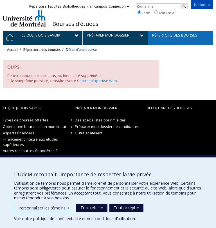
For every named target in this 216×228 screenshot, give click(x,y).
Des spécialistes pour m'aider (100, 120)
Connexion (119, 6)
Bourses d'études (75, 24)
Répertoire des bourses (42, 49)
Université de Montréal (24, 18)
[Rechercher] (184, 6)
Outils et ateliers (89, 133)
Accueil (12, 49)
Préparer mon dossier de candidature (107, 126)
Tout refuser (91, 207)
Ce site (144, 12)
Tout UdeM (164, 12)
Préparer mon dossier (96, 107)
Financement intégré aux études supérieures (30, 142)
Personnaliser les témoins (44, 208)
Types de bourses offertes (25, 120)
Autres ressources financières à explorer (30, 153)
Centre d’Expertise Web (97, 80)
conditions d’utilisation (115, 218)
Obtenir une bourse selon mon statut (34, 126)
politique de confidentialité (57, 218)
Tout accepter (126, 207)
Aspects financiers (18, 133)
